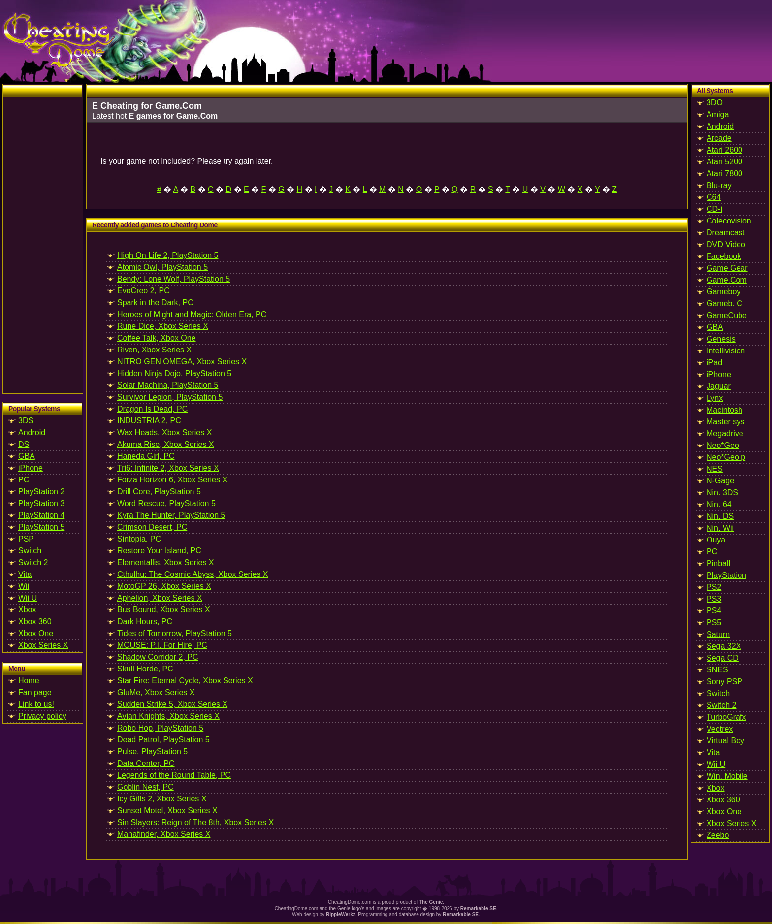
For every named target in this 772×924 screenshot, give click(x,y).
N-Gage (720, 481)
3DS (25, 420)
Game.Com (727, 280)
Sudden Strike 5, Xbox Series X (172, 704)
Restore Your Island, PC (159, 550)
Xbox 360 (35, 621)
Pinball (718, 563)
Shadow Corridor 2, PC (157, 657)
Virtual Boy (725, 740)
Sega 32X (724, 646)
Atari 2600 (724, 150)
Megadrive (725, 433)
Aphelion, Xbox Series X (159, 598)
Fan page (35, 692)
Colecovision (729, 221)
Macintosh (724, 410)
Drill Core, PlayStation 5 (159, 491)
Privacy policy (42, 716)
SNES (717, 670)
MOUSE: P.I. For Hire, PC (162, 645)
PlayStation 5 (41, 527)
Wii (23, 586)
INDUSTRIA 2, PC (149, 420)
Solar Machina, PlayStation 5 (167, 385)
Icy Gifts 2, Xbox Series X (161, 799)
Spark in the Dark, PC (155, 302)
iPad (714, 362)
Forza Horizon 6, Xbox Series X (172, 480)
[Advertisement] (42, 245)
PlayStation (726, 575)
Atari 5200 (724, 162)
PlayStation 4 (41, 515)
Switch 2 (33, 562)
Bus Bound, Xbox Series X (163, 609)
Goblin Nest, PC (145, 787)
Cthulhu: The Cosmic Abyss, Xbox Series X (192, 574)
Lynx (715, 398)
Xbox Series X (43, 645)
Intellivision (726, 351)
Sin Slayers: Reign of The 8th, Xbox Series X (195, 822)
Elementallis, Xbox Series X (165, 562)
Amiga (718, 114)
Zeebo (718, 835)
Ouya (716, 540)
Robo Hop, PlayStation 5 (160, 728)
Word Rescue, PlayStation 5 (166, 503)
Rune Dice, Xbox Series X (162, 326)
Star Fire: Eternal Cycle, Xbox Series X (185, 680)
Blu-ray (719, 185)
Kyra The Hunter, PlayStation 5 (171, 515)
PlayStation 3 (41, 503)
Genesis (721, 339)
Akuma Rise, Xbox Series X (165, 444)
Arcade (719, 138)
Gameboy (723, 291)
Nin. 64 (719, 504)
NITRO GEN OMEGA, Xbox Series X (182, 361)
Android (31, 432)
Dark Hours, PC (144, 621)
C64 (714, 197)
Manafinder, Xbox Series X (163, 834)
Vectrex (720, 729)
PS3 (714, 599)
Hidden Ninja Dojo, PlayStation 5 (174, 373)
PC (23, 480)
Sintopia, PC (139, 539)
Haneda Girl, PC (146, 456)
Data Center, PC (146, 763)
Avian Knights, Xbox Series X (168, 716)
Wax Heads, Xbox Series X (164, 432)
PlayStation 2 (41, 491)
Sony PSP (724, 681)
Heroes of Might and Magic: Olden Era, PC (191, 314)
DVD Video (726, 244)
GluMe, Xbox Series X (155, 692)
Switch (29, 550)
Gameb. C (724, 303)
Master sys (725, 421)
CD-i (714, 209)
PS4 (714, 610)
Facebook (724, 256)
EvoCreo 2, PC (143, 291)
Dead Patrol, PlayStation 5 (163, 739)
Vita (25, 574)
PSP (26, 539)
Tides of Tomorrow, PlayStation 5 (174, 633)
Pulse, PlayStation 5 (152, 751)
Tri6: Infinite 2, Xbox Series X (168, 468)
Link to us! (36, 704)
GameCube (727, 315)
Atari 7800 (724, 173)
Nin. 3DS (722, 492)
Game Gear (727, 268)
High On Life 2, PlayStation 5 (167, 255)
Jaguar (719, 386)
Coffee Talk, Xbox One (156, 338)
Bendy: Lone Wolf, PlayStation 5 (173, 279)
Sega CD (723, 658)
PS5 (714, 622)
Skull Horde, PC (145, 669)
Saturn (718, 634)
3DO (715, 102)
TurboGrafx (726, 717)
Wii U (27, 598)
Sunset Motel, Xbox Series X (167, 810)
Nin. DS (720, 516)
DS (23, 444)
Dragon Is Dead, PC (152, 409)
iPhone (30, 468)
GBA (26, 456)
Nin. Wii (720, 528)
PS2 (714, 587)
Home (28, 680)
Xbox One (35, 633)
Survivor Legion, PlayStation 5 (170, 397)
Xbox (27, 609)
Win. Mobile (727, 776)
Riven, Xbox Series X (154, 350)
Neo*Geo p (726, 457)
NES (715, 469)
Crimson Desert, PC (152, 527)
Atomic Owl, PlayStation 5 (162, 267)
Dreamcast (725, 232)
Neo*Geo (723, 445)
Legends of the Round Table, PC (174, 775)
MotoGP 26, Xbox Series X (164, 586)
